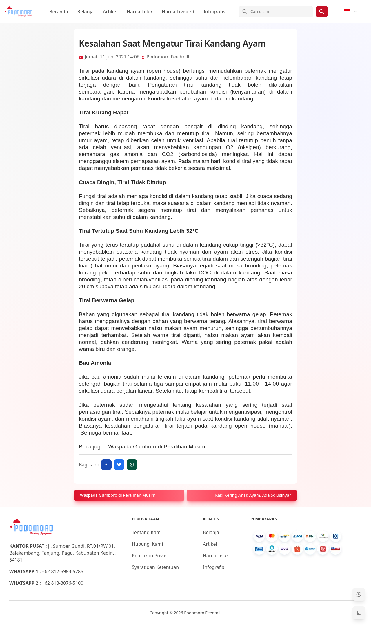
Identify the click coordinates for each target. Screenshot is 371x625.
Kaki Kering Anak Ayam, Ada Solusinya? (253, 495)
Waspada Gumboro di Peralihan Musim (118, 495)
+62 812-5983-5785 (62, 571)
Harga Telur (139, 11)
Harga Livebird (178, 11)
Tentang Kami (147, 532)
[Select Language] (351, 11)
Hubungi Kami (147, 544)
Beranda (58, 11)
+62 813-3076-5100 (62, 583)
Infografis (214, 11)
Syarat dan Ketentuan (155, 567)
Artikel (110, 11)
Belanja (85, 11)
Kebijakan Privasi (150, 555)
